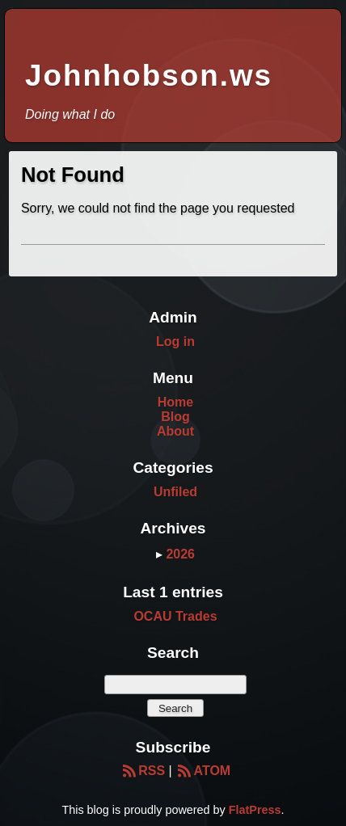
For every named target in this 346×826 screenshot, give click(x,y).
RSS (142, 771)
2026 (180, 554)
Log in (175, 341)
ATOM (202, 771)
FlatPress (255, 809)
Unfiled (175, 492)
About (175, 431)
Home (175, 402)
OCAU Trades (175, 616)
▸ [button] (161, 554)
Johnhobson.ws (148, 75)
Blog (175, 417)
